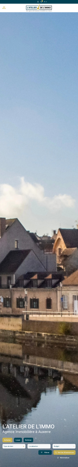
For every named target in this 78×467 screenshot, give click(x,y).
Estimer (28, 443)
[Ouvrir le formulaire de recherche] (45, 455)
